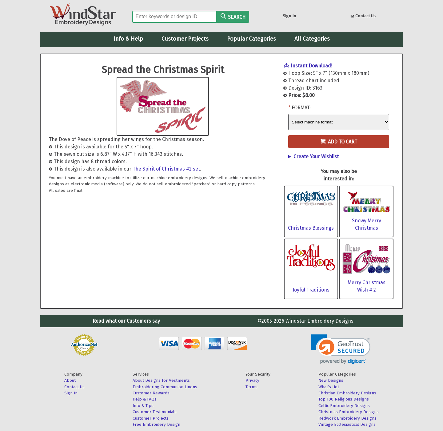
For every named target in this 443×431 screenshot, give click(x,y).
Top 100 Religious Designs (343, 399)
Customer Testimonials (155, 411)
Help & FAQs (145, 399)
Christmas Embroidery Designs (348, 411)
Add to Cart (339, 142)
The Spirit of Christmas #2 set (166, 169)
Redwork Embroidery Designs (347, 418)
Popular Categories (251, 38)
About (70, 380)
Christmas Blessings (311, 228)
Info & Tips (143, 405)
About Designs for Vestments (161, 380)
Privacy (252, 380)
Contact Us (363, 16)
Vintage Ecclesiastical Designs (347, 424)
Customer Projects (185, 38)
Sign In (289, 15)
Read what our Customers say (126, 321)
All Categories (312, 38)
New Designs (330, 380)
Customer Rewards (151, 393)
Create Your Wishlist (316, 156)
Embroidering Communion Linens (165, 386)
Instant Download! (311, 66)
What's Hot (328, 386)
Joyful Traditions (311, 290)
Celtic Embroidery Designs (344, 405)
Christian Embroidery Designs (347, 393)
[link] (341, 349)
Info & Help (128, 38)
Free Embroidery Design (156, 424)
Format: (301, 108)
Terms (251, 386)
